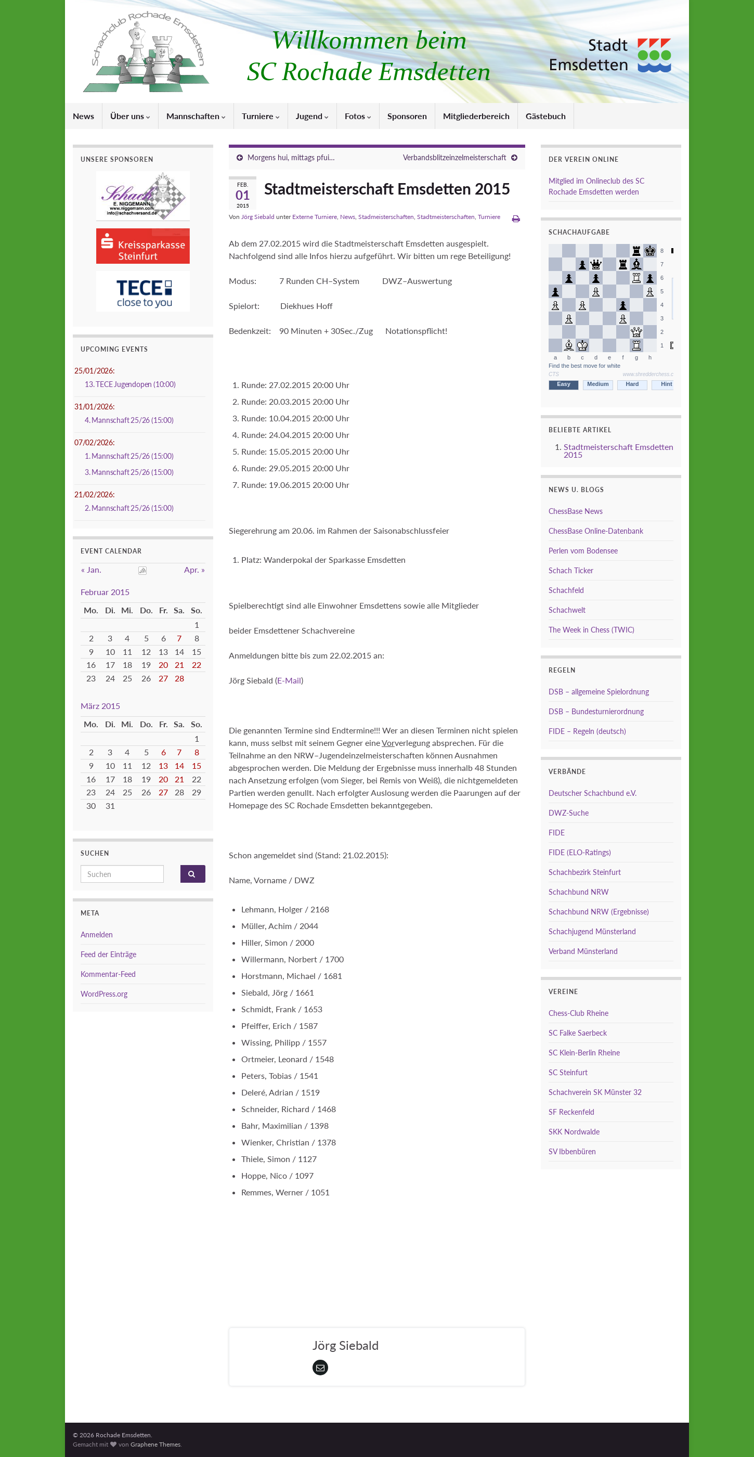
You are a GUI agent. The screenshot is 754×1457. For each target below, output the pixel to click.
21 (179, 664)
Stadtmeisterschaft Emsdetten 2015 (618, 450)
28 (179, 678)
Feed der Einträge (108, 954)
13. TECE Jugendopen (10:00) (130, 384)
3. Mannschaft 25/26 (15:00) (129, 472)
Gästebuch (546, 116)
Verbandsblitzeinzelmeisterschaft (454, 157)
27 (163, 678)
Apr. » (194, 569)
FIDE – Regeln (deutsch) (587, 731)
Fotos (358, 116)
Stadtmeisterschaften (446, 217)
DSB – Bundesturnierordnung (596, 711)
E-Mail (289, 680)
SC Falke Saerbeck (578, 1032)
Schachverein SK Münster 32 (595, 1092)
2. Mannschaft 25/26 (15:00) (129, 508)
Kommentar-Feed (108, 974)
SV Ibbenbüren (572, 1151)
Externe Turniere (314, 217)
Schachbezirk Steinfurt (585, 872)
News (83, 116)
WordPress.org (104, 993)
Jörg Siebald (258, 217)
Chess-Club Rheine (578, 1013)
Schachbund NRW (579, 891)
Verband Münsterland (583, 951)
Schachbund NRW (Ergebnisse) (599, 911)
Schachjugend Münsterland (592, 931)
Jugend (312, 116)
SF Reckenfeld (571, 1111)
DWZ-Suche (569, 812)
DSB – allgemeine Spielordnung (599, 691)
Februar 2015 (105, 592)
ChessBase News (576, 511)
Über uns (130, 116)
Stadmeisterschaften (386, 217)
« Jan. (91, 569)
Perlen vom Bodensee (583, 550)
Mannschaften (196, 116)
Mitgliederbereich (476, 116)
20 (163, 664)
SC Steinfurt (568, 1072)
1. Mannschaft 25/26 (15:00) (129, 456)
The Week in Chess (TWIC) (591, 629)
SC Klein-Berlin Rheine (584, 1052)
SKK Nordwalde (574, 1131)
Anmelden (97, 934)
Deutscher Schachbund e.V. (592, 793)
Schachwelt (567, 609)
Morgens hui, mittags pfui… (291, 157)
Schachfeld (566, 590)
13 (163, 765)
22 (196, 664)
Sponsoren (407, 116)
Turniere (261, 116)
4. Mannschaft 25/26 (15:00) (129, 420)
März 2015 (100, 706)
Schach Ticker (571, 570)
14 (179, 765)
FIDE (557, 832)
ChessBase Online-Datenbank (596, 530)
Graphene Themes (155, 1444)
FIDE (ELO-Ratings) (580, 852)
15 (196, 765)
